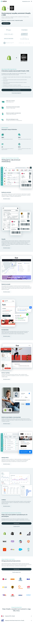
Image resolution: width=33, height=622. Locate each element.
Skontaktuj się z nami (26, 1)
